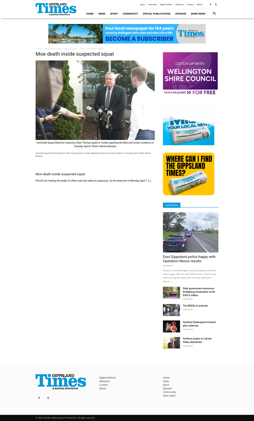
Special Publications (156, 13)
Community (130, 13)
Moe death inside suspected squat (61, 48)
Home (90, 13)
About (199, 4)
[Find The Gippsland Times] (188, 194)
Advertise (179, 4)
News (101, 13)
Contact (190, 4)
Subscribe (152, 4)
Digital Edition (166, 4)
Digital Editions (107, 377)
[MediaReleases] (190, 94)
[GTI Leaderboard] (127, 34)
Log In (142, 4)
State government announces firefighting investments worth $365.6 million (199, 292)
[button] (214, 13)
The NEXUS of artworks (195, 305)
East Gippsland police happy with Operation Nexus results (189, 259)
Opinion (180, 13)
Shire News (198, 13)
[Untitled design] (188, 144)
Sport (114, 13)
